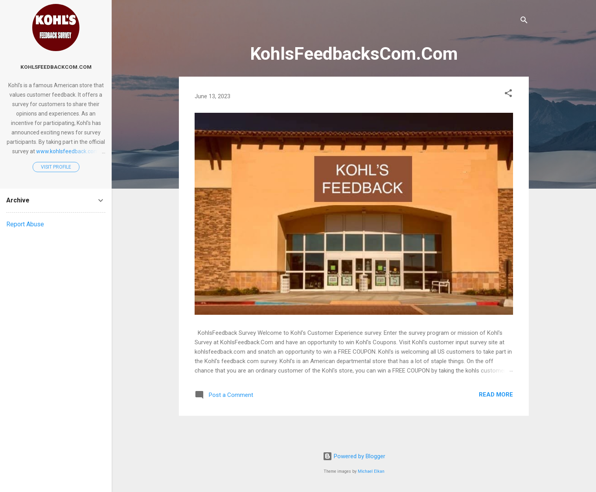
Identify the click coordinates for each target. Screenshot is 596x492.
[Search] (524, 21)
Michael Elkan (371, 471)
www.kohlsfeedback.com (67, 151)
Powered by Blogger (354, 456)
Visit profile (56, 167)
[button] (508, 94)
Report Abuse (25, 224)
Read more (496, 394)
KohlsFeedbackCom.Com (56, 67)
